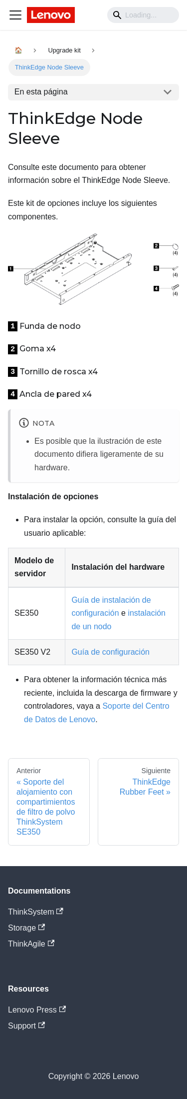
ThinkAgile (31, 944)
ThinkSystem (35, 912)
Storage (26, 928)
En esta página (41, 91)
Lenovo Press (37, 1010)
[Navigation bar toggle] (15, 14)
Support (26, 1026)
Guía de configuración (110, 652)
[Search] (143, 15)
